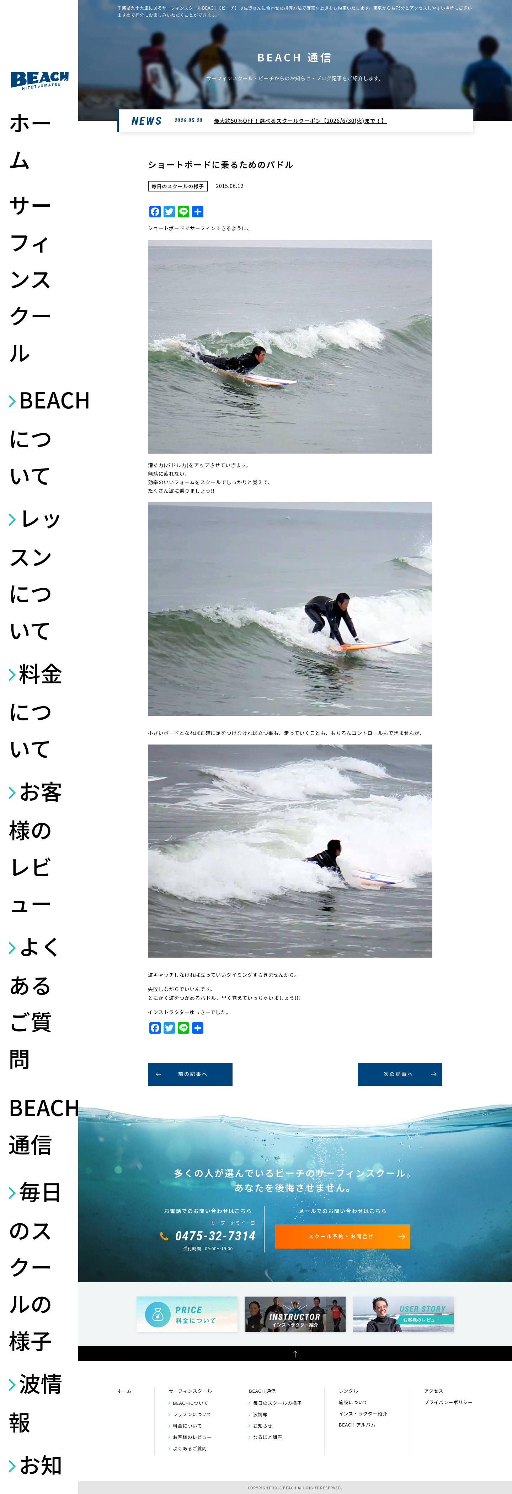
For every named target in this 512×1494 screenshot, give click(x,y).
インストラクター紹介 (363, 1413)
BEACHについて (40, 436)
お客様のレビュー (36, 847)
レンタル (348, 1390)
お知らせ (263, 1425)
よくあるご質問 (36, 1002)
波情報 (36, 1402)
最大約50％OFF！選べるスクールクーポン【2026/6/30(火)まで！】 (300, 120)
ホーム (30, 140)
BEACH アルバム (357, 1424)
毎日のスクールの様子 (36, 1265)
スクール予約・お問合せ (341, 1236)
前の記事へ (193, 1073)
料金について (36, 710)
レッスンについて (36, 573)
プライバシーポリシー (448, 1402)
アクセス (433, 1390)
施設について (353, 1402)
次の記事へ (399, 1073)
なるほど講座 (268, 1437)
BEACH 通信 (40, 1125)
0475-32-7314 (215, 1236)
